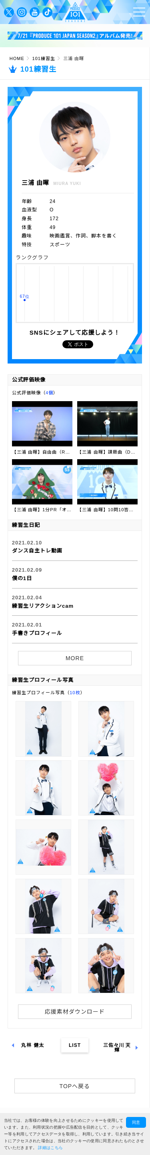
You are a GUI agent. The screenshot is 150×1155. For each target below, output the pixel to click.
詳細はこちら (50, 1147)
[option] (75, 36)
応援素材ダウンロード (75, 1011)
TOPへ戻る (75, 1086)
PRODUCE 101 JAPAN (75, 12)
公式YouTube (35, 12)
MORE (75, 658)
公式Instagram (22, 12)
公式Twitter (9, 12)
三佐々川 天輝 (117, 1048)
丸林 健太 (34, 1045)
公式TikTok (47, 12)
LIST (75, 1045)
